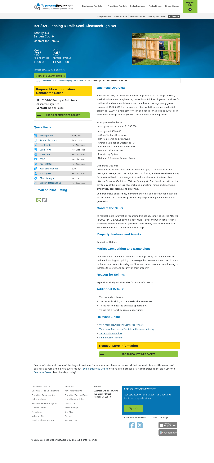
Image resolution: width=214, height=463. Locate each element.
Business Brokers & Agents (45, 403)
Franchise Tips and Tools (76, 395)
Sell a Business (137, 6)
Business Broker (43, 372)
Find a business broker (111, 337)
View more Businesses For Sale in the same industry (126, 329)
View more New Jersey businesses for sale (121, 324)
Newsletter (37, 412)
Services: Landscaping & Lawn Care (49, 69)
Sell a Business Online (95, 368)
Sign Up (133, 408)
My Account (174, 16)
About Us (69, 386)
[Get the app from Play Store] (168, 432)
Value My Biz (153, 16)
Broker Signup (172, 6)
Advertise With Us (73, 390)
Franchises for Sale (117, 6)
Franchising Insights (74, 399)
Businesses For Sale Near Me (45, 390)
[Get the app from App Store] (168, 425)
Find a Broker (155, 6)
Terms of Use (71, 420)
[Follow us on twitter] (140, 425)
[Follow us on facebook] (132, 425)
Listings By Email (103, 16)
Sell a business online (110, 333)
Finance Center (121, 16)
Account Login (72, 407)
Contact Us (70, 403)
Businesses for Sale (92, 6)
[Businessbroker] (53, 6)
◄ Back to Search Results (50, 75)
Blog (163, 16)
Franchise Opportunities (43, 395)
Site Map (69, 412)
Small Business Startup (43, 420)
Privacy (68, 416)
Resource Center (137, 16)
